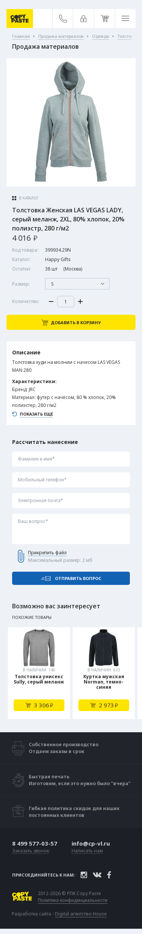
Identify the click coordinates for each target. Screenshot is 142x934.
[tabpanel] (39, 673)
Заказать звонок (30, 851)
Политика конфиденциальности (73, 900)
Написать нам (87, 851)
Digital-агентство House (81, 914)
